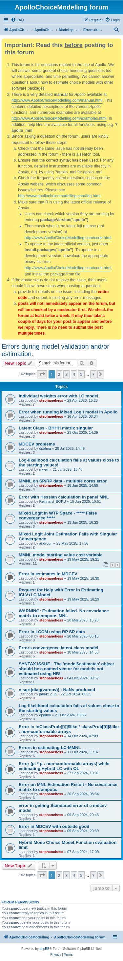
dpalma (45, 448)
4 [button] (74, 374)
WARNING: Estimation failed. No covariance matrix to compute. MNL (64, 613)
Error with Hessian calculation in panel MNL (64, 497)
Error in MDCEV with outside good (54, 826)
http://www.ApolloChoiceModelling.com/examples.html (59, 118)
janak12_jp (47, 694)
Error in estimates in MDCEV (48, 573)
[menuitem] (17, 20)
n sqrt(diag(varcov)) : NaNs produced (57, 689)
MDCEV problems (37, 444)
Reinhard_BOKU (52, 501)
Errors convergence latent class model (58, 647)
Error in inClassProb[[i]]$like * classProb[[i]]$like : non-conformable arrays (69, 729)
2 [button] (59, 374)
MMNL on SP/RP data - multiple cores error (63, 481)
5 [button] (81, 374)
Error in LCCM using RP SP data (52, 631)
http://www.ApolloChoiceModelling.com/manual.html (57, 100)
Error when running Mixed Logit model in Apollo (68, 412)
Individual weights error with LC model (58, 395)
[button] (42, 374)
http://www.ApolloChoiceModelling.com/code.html (68, 238)
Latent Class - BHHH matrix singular (56, 428)
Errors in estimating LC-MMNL (50, 747)
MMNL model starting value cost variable (61, 554)
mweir (44, 469)
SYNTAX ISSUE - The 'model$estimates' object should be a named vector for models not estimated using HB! (66, 668)
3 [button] (66, 374)
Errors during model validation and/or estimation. (55, 350)
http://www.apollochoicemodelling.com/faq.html (59, 196)
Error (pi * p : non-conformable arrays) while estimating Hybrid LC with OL (64, 766)
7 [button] (93, 374)
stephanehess (51, 400)
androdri (45, 543)
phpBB (45, 949)
